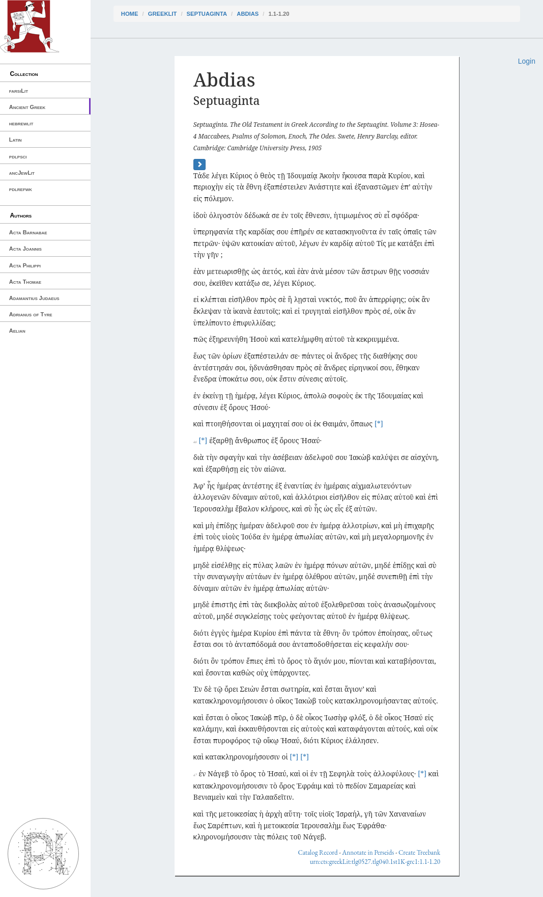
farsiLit (18, 91)
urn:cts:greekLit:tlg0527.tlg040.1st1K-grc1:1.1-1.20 (375, 861)
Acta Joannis (25, 249)
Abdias (248, 14)
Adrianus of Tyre (30, 314)
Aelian (17, 331)
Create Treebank (419, 852)
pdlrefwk (20, 189)
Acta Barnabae (28, 232)
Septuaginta (207, 14)
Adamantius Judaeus (34, 298)
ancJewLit (22, 173)
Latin (15, 140)
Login (526, 61)
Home (129, 14)
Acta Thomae (25, 282)
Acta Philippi (25, 265)
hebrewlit (21, 123)
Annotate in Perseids (368, 852)
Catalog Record (317, 852)
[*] (379, 423)
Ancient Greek (27, 107)
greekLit (162, 14)
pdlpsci (18, 156)
